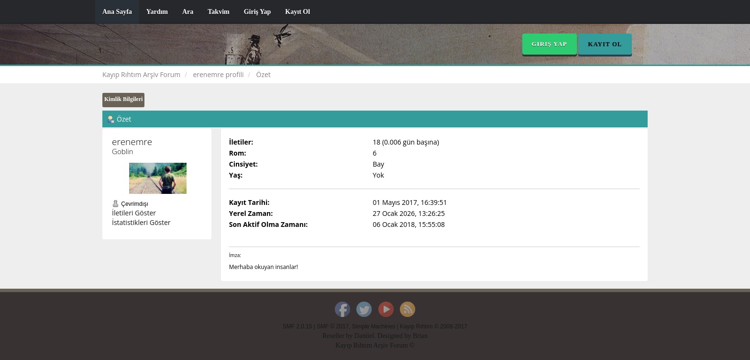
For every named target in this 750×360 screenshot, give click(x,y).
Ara (187, 11)
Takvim (218, 11)
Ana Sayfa (117, 11)
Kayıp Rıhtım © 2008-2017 (433, 326)
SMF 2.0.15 (297, 326)
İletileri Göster (134, 212)
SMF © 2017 (333, 326)
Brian (420, 335)
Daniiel (364, 335)
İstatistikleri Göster (141, 222)
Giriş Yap (257, 11)
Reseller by (338, 335)
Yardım (157, 11)
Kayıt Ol (297, 11)
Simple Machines (374, 326)
